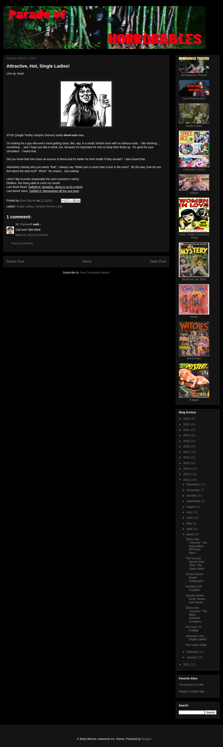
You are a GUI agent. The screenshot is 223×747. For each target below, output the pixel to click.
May (190, 523)
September (194, 501)
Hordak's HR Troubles (194, 588)
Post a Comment (22, 243)
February (193, 651)
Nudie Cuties (194, 125)
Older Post (158, 261)
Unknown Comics (194, 169)
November (193, 490)
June (190, 517)
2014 (186, 468)
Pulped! (194, 400)
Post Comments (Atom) (94, 272)
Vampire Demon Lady (48, 206)
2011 (186, 664)
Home (86, 261)
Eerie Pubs (194, 358)
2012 (186, 479)
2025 (186, 418)
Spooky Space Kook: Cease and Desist (195, 599)
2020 (186, 435)
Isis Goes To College (194, 628)
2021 (186, 429)
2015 (186, 463)
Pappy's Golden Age (191, 691)
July (189, 512)
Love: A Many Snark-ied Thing (194, 236)
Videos (194, 192)
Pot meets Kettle (196, 645)
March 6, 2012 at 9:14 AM (32, 235)
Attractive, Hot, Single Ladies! (196, 637)
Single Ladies (24, 206)
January (192, 657)
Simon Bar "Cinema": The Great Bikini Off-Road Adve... (196, 546)
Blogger (146, 739)
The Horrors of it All (191, 684)
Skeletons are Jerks (194, 279)
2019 (186, 441)
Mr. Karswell (24, 224)
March (191, 534)
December (193, 484)
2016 (186, 457)
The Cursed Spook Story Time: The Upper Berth (195, 563)
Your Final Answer (194, 98)
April (190, 528)
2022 (186, 424)
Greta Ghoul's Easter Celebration (195, 577)
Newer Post (15, 261)
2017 (186, 452)
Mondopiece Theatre (194, 75)
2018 (186, 446)
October (192, 495)
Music (194, 316)
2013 (186, 474)
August (191, 506)
